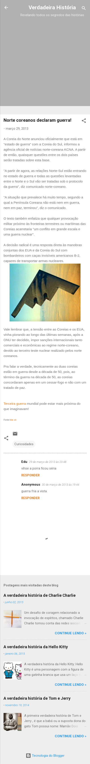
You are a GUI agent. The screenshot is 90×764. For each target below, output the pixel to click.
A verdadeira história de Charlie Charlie (40, 595)
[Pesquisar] (83, 9)
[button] (83, 121)
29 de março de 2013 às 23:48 (47, 462)
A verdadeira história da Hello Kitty (36, 646)
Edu (24, 462)
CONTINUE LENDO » (70, 633)
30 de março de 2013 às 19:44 (60, 484)
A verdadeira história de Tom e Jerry (37, 698)
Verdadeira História (52, 7)
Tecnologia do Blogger (45, 756)
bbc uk (13, 420)
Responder (30, 475)
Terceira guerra (15, 403)
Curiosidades (23, 444)
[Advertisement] (45, 63)
